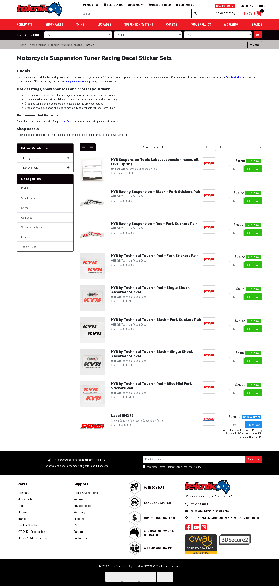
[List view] (92, 147)
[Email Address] (194, 459)
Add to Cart (253, 169)
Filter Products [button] (34, 148)
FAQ (76, 525)
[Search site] (195, 13)
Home (23, 45)
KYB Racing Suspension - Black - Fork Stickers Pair (156, 191)
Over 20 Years (154, 487)
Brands (22, 518)
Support (81, 484)
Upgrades (26, 217)
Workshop (231, 24)
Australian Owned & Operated (159, 533)
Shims (25, 207)
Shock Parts (28, 198)
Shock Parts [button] (54, 24)
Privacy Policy (194, 466)
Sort (207, 147)
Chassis (26, 237)
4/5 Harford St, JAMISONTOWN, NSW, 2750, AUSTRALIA (225, 518)
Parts (22, 484)
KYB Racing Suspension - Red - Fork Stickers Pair (154, 223)
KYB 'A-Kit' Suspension (31, 531)
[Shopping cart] (252, 13)
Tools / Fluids (38, 45)
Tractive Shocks (27, 525)
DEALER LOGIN (224, 6)
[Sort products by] (238, 147)
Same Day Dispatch (157, 502)
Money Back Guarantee (160, 518)
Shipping (79, 518)
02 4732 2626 (225, 13)
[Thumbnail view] (84, 147)
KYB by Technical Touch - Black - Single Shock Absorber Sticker (152, 354)
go (258, 35)
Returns (78, 499)
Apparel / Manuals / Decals (66, 45)
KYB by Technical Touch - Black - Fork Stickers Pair (156, 319)
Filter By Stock (45, 167)
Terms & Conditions (177, 466)
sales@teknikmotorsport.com (210, 511)
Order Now (254, 424)
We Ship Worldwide (158, 548)
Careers (79, 531)
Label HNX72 (122, 415)
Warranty (79, 512)
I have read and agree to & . (172, 466)
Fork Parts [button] (24, 24)
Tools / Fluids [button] (200, 24)
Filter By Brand (45, 158)
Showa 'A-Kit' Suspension (33, 538)
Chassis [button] (171, 24)
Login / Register (253, 6)
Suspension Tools (63, 121)
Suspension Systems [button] (138, 24)
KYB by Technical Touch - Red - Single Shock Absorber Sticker (150, 290)
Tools (21, 505)
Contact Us (80, 538)
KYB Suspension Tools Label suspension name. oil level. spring (155, 162)
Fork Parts (27, 188)
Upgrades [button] (104, 24)
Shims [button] (80, 24)
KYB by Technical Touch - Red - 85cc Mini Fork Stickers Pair (151, 386)
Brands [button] (257, 24)
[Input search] (136, 13)
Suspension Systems (33, 227)
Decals (90, 45)
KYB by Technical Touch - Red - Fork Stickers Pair (154, 255)
